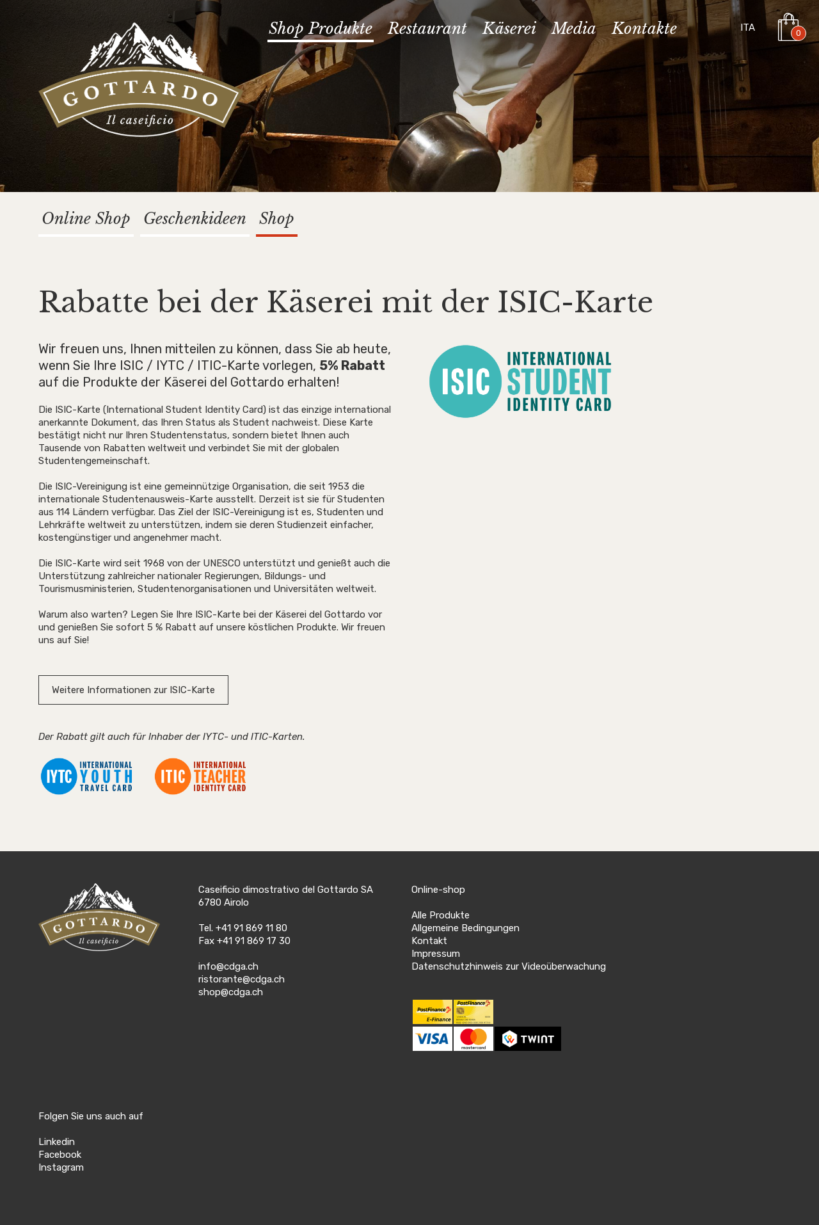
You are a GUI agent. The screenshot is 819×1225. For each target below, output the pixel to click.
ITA (747, 27)
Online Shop (86, 218)
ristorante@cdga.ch (241, 979)
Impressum (435, 953)
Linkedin (56, 1142)
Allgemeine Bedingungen (465, 928)
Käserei (509, 29)
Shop (276, 218)
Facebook (59, 1154)
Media (574, 29)
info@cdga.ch (228, 966)
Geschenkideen (194, 218)
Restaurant (427, 29)
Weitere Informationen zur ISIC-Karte (133, 690)
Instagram (61, 1167)
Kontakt (429, 941)
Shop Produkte (320, 29)
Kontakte (644, 29)
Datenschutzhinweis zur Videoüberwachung (508, 966)
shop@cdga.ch (230, 992)
